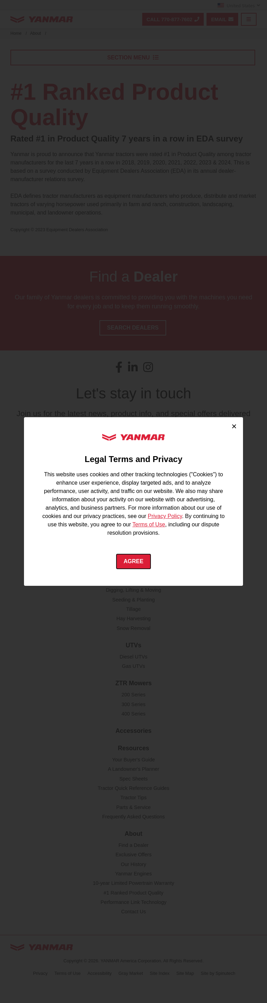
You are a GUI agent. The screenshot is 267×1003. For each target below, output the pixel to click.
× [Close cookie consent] (234, 426)
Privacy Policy (165, 516)
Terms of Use (148, 524)
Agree (134, 561)
